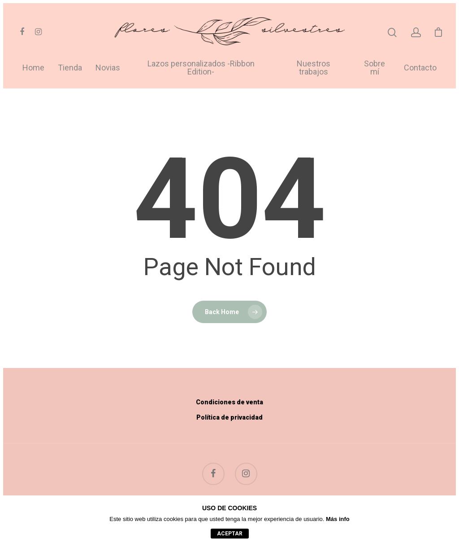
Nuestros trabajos (313, 68)
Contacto (420, 68)
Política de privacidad (229, 417)
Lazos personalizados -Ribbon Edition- (201, 68)
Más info (338, 519)
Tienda (70, 68)
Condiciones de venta (229, 402)
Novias (107, 68)
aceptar (229, 533)
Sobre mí (374, 68)
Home (33, 68)
